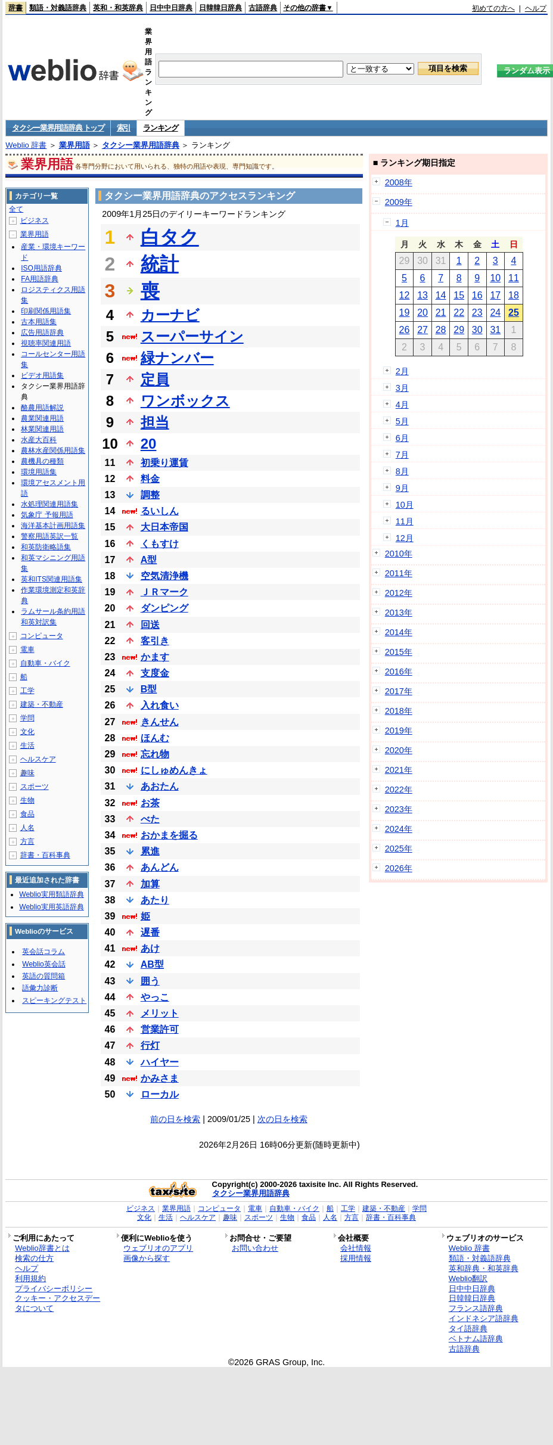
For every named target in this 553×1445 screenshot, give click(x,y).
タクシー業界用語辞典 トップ (58, 127)
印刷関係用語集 (46, 311)
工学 (27, 690)
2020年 (398, 750)
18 (513, 295)
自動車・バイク (45, 663)
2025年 (398, 848)
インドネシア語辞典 (483, 1318)
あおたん (160, 786)
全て (16, 209)
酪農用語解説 (42, 407)
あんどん (160, 867)
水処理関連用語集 (49, 504)
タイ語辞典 (468, 1328)
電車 (27, 649)
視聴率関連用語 (46, 343)
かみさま (160, 1078)
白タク (170, 237)
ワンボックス (185, 401)
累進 (150, 851)
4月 (402, 404)
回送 (150, 625)
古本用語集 (39, 322)
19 (404, 312)
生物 (27, 800)
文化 (27, 732)
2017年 (398, 691)
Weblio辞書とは (42, 1248)
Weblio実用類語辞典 (51, 894)
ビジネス (34, 220)
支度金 (155, 673)
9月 (402, 488)
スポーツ (34, 786)
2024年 (398, 829)
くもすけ (160, 544)
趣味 (27, 773)
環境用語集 (39, 472)
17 (495, 295)
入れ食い (160, 705)
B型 (149, 689)
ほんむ (155, 738)
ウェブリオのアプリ (158, 1248)
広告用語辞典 (42, 332)
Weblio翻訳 (468, 1278)
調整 (150, 495)
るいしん (160, 511)
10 (495, 278)
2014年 (398, 632)
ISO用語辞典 (41, 268)
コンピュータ (41, 636)
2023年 (398, 809)
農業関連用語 (42, 418)
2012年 (398, 593)
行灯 (150, 1045)
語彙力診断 (40, 988)
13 (422, 295)
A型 (149, 560)
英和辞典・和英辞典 (483, 1268)
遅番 (150, 932)
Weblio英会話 (43, 964)
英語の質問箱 (43, 976)
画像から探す (146, 1258)
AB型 (152, 964)
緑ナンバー (177, 358)
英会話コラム (43, 951)
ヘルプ (535, 8)
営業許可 (160, 1029)
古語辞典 (262, 7)
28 (441, 330)
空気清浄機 (164, 576)
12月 (405, 538)
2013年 (398, 612)
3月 (402, 388)
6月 (402, 438)
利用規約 (30, 1278)
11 (513, 278)
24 (495, 312)
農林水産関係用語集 (53, 450)
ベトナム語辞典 (476, 1338)
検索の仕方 (34, 1258)
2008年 (398, 182)
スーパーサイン (192, 336)
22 (458, 312)
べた (150, 819)
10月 (405, 504)
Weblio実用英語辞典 (51, 907)
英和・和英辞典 (118, 7)
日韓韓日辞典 (220, 7)
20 (149, 444)
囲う (150, 981)
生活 (27, 745)
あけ (150, 948)
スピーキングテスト (54, 1000)
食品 (27, 814)
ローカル (160, 1094)
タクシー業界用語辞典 (140, 145)
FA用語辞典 (39, 279)
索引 (124, 127)
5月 (402, 421)
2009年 (398, 202)
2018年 (398, 711)
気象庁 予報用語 (47, 515)
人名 (27, 828)
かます (155, 657)
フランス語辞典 (476, 1308)
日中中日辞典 (171, 7)
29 (458, 330)
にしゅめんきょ (174, 770)
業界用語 (74, 145)
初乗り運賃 (164, 463)
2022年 (398, 789)
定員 (155, 379)
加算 (150, 884)
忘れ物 (155, 754)
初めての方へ (493, 8)
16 (477, 295)
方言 (27, 841)
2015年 (398, 652)
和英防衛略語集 (46, 547)
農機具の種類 (42, 461)
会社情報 (355, 1248)
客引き (155, 641)
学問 (27, 718)
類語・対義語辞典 (57, 7)
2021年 (398, 770)
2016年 (398, 671)
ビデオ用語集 (42, 375)
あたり (155, 900)
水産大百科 (39, 440)
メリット (160, 1013)
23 (477, 312)
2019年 (398, 730)
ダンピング (164, 608)
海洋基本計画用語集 (53, 525)
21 (441, 312)
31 (495, 330)
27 (422, 330)
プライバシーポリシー (53, 1288)
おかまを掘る (169, 835)
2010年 (398, 553)
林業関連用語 (42, 429)
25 (513, 312)
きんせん (160, 722)
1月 (402, 223)
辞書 (15, 7)
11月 (405, 521)
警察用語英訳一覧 (49, 536)
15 (458, 295)
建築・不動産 (41, 704)
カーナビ (170, 315)
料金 (150, 479)
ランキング (160, 127)
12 (404, 295)
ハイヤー (160, 1062)
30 (477, 330)
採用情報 (355, 1258)
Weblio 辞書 (25, 145)
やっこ (155, 997)
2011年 (398, 573)
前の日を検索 (175, 1119)
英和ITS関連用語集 (51, 579)
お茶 (150, 803)
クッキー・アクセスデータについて (57, 1303)
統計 (160, 264)
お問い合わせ (255, 1248)
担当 (155, 422)
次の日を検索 (282, 1119)
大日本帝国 (164, 527)
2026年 (398, 868)
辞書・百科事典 (45, 855)
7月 (402, 454)
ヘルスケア (38, 759)
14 (441, 295)
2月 (402, 371)
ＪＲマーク (164, 592)
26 (404, 330)
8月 (402, 471)
